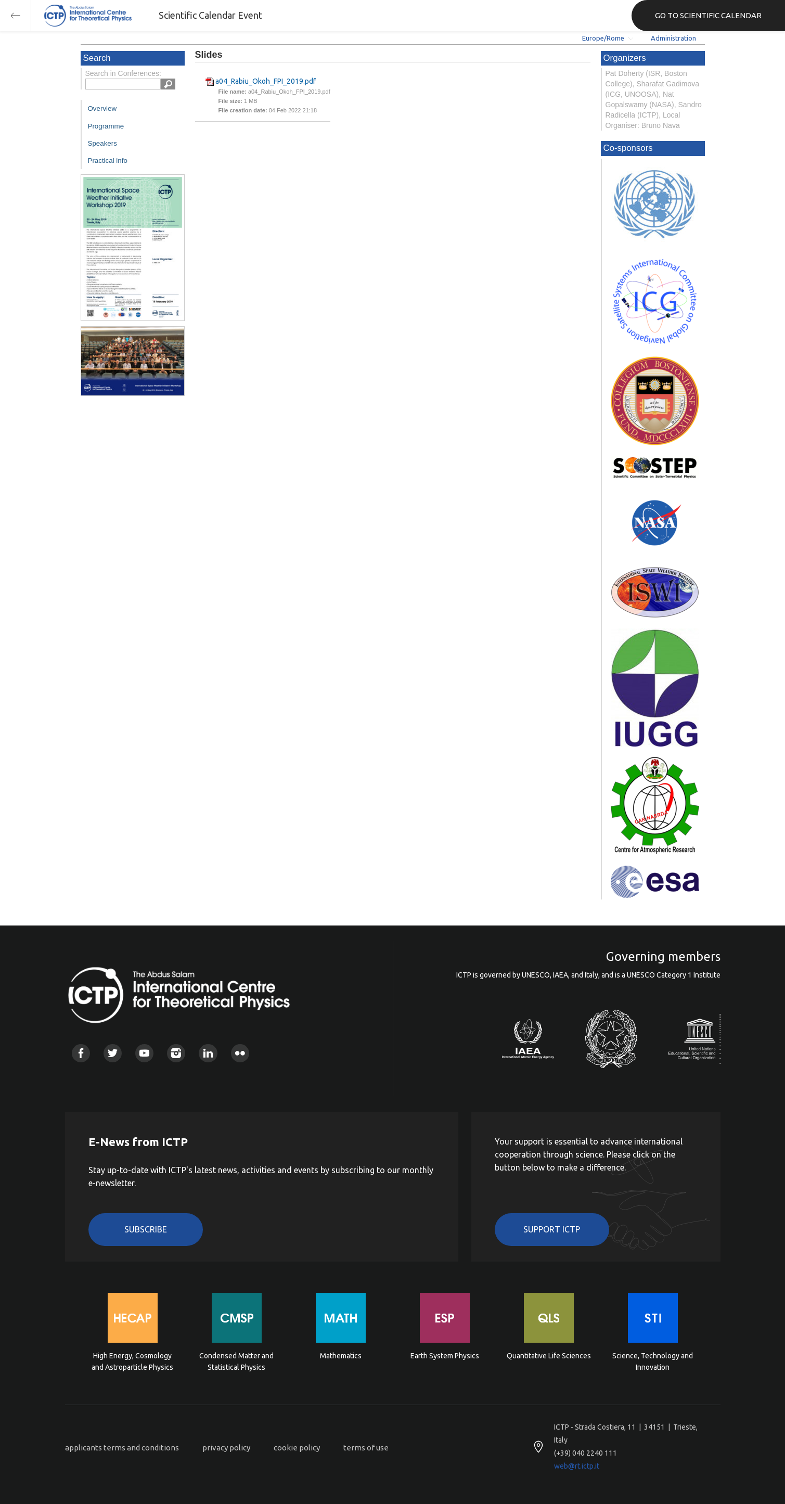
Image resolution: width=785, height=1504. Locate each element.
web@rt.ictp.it (576, 1466)
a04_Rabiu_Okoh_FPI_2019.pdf (265, 81)
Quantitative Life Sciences (549, 1356)
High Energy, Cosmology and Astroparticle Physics (132, 1361)
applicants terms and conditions (122, 1447)
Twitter (113, 1053)
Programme (106, 126)
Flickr (240, 1053)
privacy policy (226, 1447)
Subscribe (145, 1229)
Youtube (144, 1053)
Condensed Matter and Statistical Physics (236, 1361)
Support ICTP (551, 1229)
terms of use (366, 1447)
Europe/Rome (603, 38)
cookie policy (297, 1447)
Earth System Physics (444, 1356)
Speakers (102, 143)
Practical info (107, 160)
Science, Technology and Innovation (652, 1361)
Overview (102, 108)
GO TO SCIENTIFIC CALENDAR (708, 15)
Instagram (176, 1053)
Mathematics (341, 1356)
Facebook (81, 1053)
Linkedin (208, 1053)
